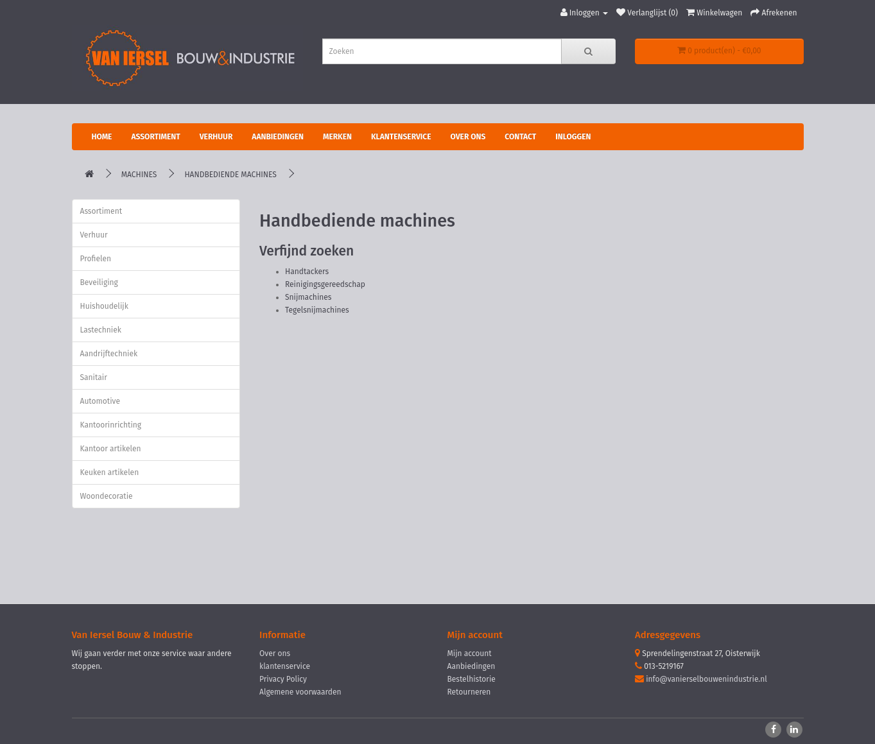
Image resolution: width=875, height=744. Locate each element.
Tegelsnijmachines (317, 310)
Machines (139, 174)
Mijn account (469, 653)
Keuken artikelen (109, 472)
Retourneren (469, 692)
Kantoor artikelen (110, 448)
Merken (337, 136)
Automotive (100, 401)
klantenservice (284, 666)
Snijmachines (308, 297)
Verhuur (216, 136)
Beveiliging (99, 282)
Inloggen (573, 136)
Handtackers (307, 271)
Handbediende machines (230, 174)
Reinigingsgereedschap (325, 284)
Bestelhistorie (471, 679)
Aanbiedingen (278, 136)
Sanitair (93, 377)
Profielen (95, 258)
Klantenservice (401, 136)
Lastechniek (100, 329)
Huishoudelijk (104, 306)
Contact (520, 136)
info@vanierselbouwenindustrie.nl (706, 679)
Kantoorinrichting (111, 424)
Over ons (468, 136)
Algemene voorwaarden (300, 692)
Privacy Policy (283, 679)
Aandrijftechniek (109, 353)
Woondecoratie (106, 496)
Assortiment (155, 136)
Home (102, 136)
